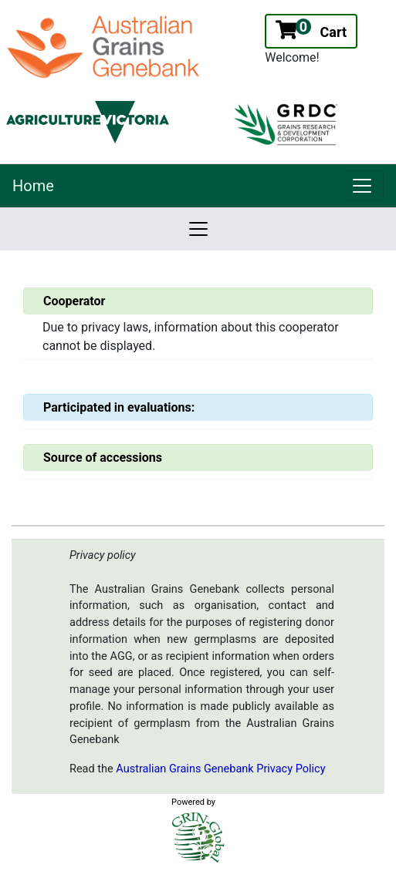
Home (33, 186)
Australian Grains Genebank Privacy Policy (220, 768)
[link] (362, 185)
